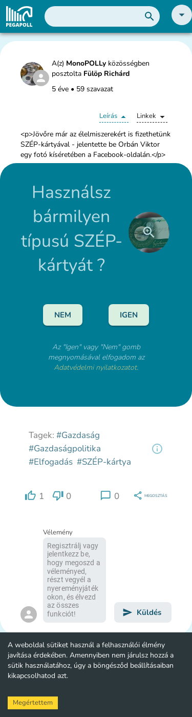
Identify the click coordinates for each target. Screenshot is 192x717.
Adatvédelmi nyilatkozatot (95, 367)
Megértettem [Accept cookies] (33, 702)
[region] (157, 449)
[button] (182, 23)
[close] (149, 232)
